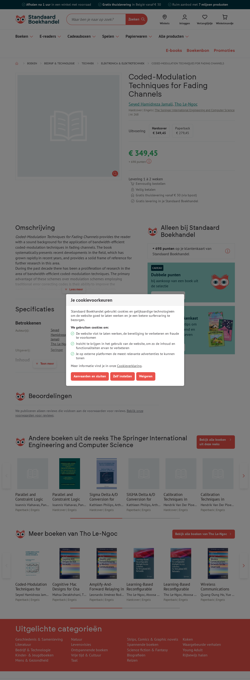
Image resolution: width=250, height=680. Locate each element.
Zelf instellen (122, 376)
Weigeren (146, 376)
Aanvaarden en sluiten (90, 376)
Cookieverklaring (129, 366)
